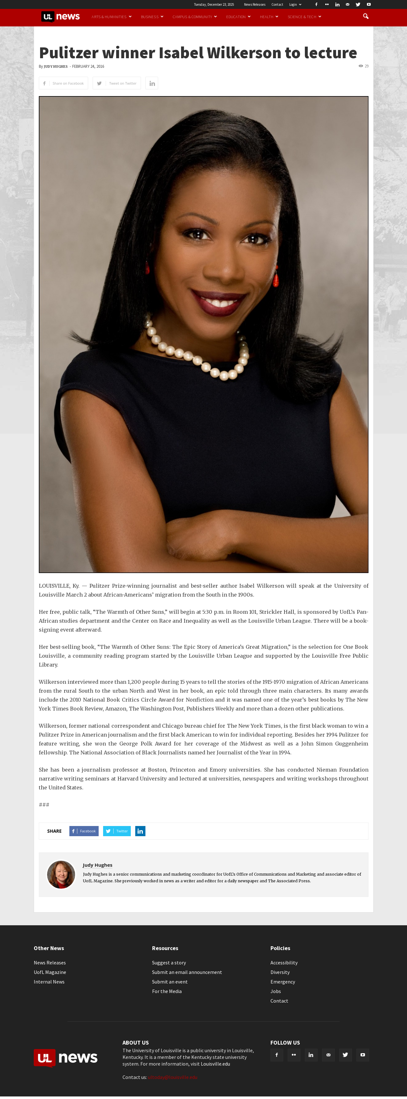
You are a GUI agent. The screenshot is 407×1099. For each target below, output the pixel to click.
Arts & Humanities (111, 16)
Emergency (282, 981)
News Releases (254, 4)
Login (295, 4)
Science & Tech (304, 16)
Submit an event (170, 981)
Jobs (275, 991)
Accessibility (284, 962)
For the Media (167, 991)
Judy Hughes (56, 67)
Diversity (280, 972)
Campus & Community (195, 16)
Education (238, 16)
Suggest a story (169, 962)
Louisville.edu (215, 1063)
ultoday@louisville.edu (172, 1077)
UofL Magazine (50, 972)
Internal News (49, 981)
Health (269, 16)
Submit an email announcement (187, 972)
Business (152, 16)
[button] (366, 16)
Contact (277, 4)
